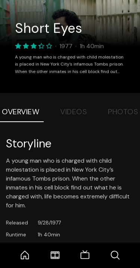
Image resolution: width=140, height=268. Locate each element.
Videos (73, 112)
